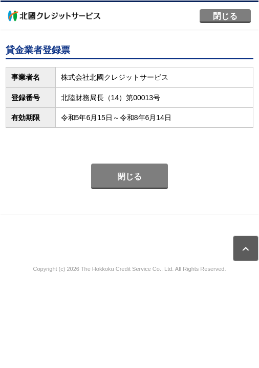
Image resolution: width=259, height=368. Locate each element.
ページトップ (245, 248)
